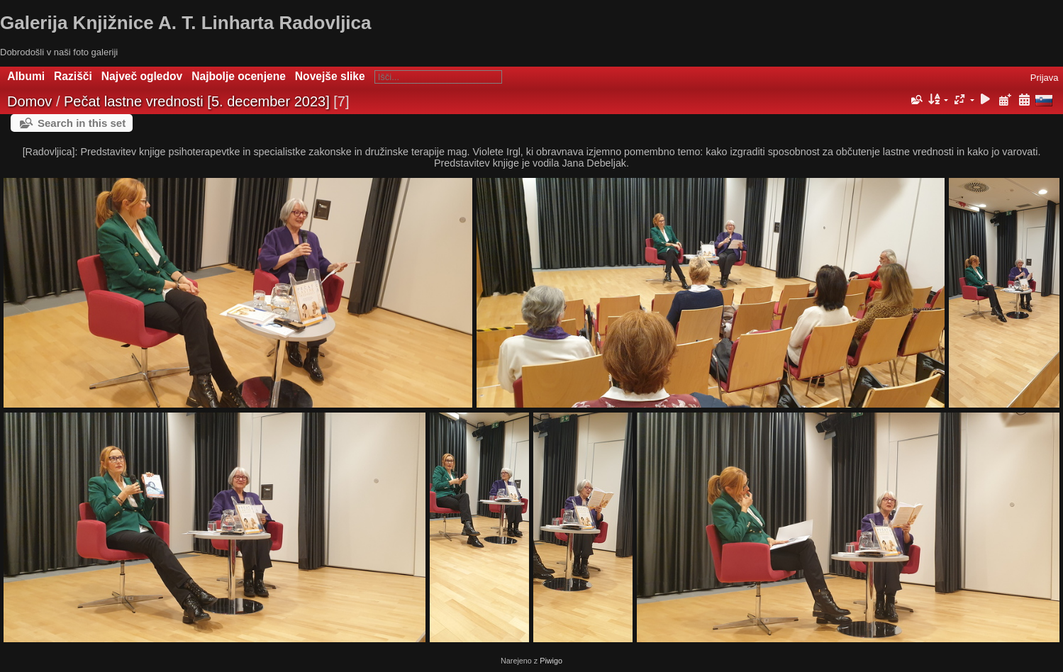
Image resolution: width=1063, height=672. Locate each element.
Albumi (26, 76)
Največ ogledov (141, 76)
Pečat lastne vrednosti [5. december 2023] (197, 101)
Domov (29, 101)
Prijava (1044, 77)
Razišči (73, 76)
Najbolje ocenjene (238, 76)
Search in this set (82, 123)
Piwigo (551, 660)
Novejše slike (330, 76)
